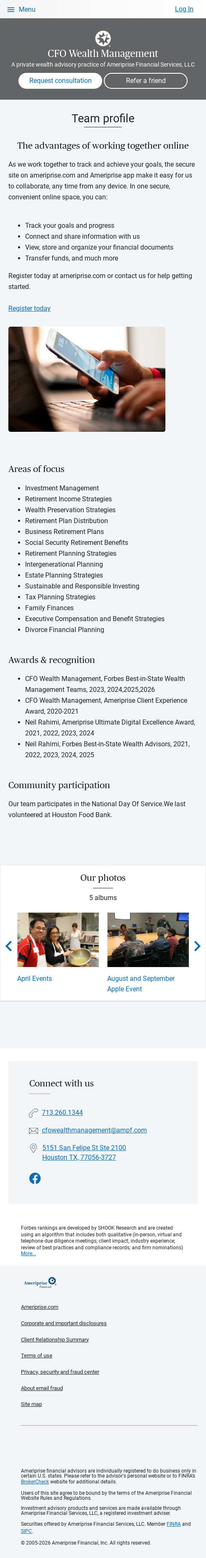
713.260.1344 (62, 1112)
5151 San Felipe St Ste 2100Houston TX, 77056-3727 (84, 1152)
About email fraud (42, 1387)
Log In (184, 9)
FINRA (174, 1524)
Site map (31, 1404)
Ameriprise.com (39, 1306)
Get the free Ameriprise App (109, 1446)
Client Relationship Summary (55, 1339)
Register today (29, 308)
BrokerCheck (35, 1481)
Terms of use (36, 1355)
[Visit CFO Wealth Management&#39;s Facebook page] (35, 1178)
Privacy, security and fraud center (60, 1371)
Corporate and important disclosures (64, 1322)
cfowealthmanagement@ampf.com (94, 1130)
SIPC (26, 1531)
